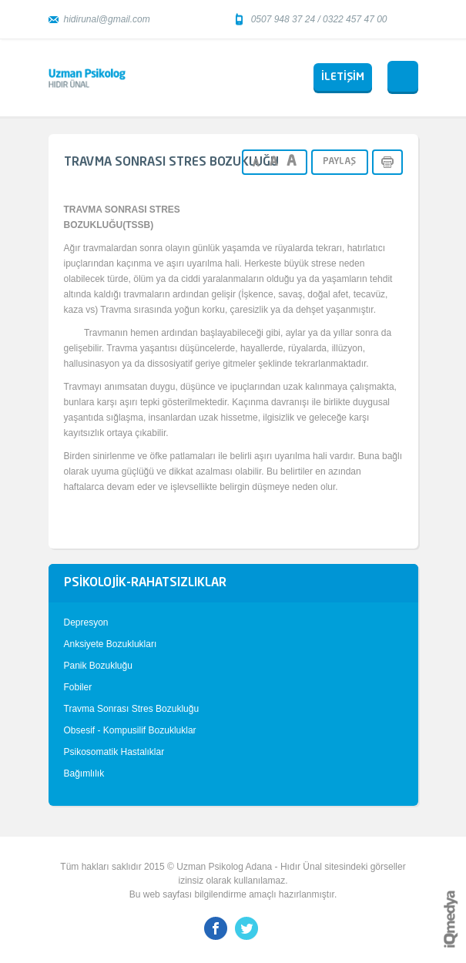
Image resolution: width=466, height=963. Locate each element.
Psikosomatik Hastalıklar (114, 752)
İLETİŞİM (342, 77)
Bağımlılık (84, 773)
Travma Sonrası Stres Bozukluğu (131, 708)
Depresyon (86, 622)
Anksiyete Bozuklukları (110, 644)
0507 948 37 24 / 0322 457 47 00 (319, 19)
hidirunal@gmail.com (107, 19)
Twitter (246, 928)
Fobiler (78, 687)
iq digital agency (451, 919)
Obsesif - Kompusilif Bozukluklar (130, 730)
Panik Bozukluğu (98, 665)
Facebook (215, 928)
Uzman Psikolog (87, 77)
